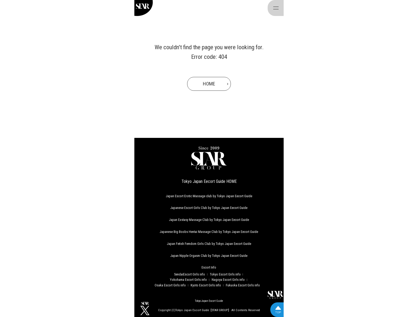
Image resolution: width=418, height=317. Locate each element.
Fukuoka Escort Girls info (243, 285)
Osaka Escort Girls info (170, 285)
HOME (209, 84)
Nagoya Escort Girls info (228, 280)
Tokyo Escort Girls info (225, 274)
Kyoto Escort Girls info (206, 285)
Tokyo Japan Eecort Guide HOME (209, 181)
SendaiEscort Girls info (189, 274)
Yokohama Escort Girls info (188, 280)
